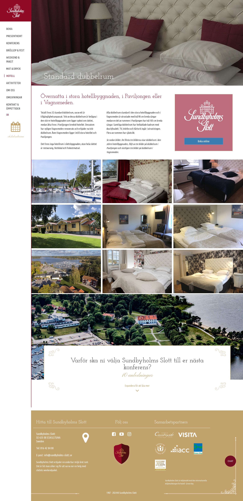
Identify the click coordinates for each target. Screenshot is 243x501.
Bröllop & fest (15, 50)
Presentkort (14, 36)
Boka (9, 28)
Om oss (10, 90)
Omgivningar (14, 97)
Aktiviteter (13, 83)
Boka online (204, 141)
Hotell (10, 75)
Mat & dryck (13, 68)
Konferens (13, 43)
